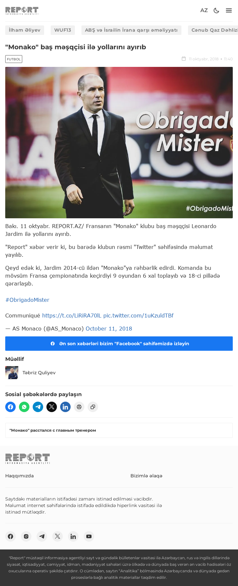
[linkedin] (65, 407)
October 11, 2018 (109, 328)
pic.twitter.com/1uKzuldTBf (138, 315)
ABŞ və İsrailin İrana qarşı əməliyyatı (131, 30)
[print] (79, 407)
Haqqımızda (19, 476)
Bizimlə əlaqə (146, 476)
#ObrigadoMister (27, 300)
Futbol (14, 59)
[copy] (93, 407)
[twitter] (51, 407)
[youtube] (89, 536)
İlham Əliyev (25, 30)
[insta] (26, 536)
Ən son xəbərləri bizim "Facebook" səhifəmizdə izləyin (119, 343)
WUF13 (62, 30)
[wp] (24, 407)
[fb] (10, 407)
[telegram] (38, 407)
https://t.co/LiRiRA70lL (71, 315)
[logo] (22, 11)
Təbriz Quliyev (30, 372)
